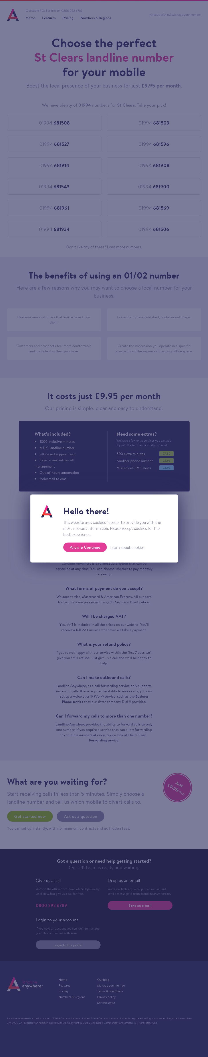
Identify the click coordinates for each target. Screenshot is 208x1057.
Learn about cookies (127, 547)
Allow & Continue (85, 547)
